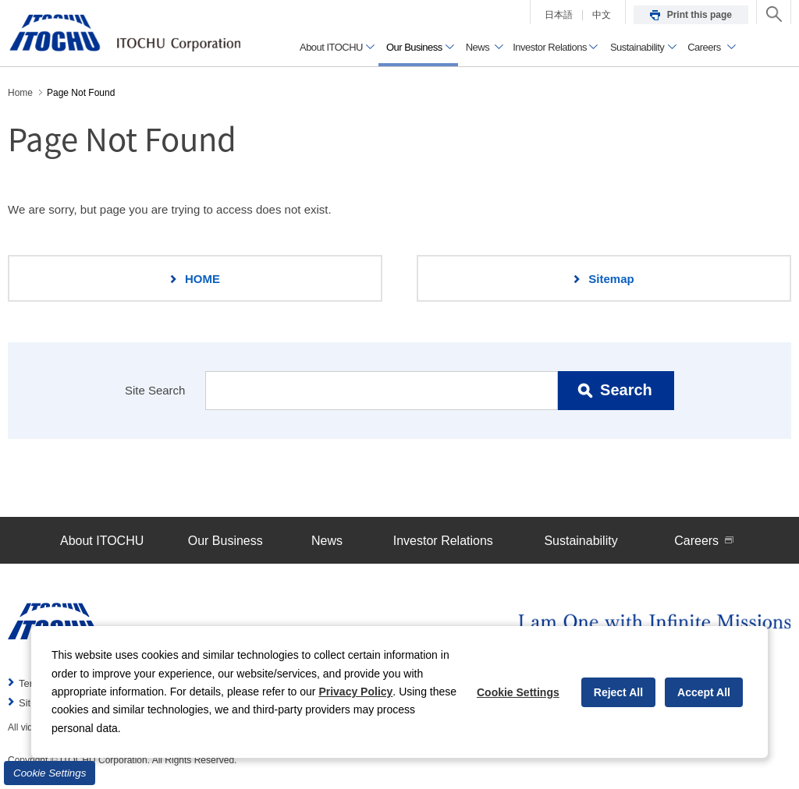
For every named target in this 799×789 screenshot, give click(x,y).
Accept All (703, 692)
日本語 (559, 14)
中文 (601, 14)
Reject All (618, 692)
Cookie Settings (49, 773)
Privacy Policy (355, 691)
